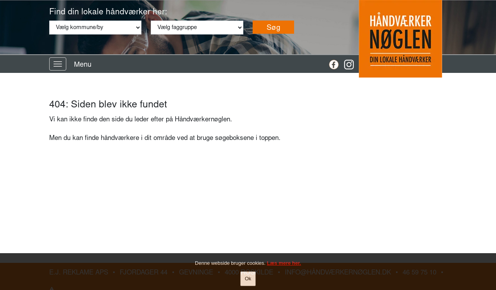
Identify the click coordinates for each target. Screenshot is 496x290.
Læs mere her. (284, 263)
